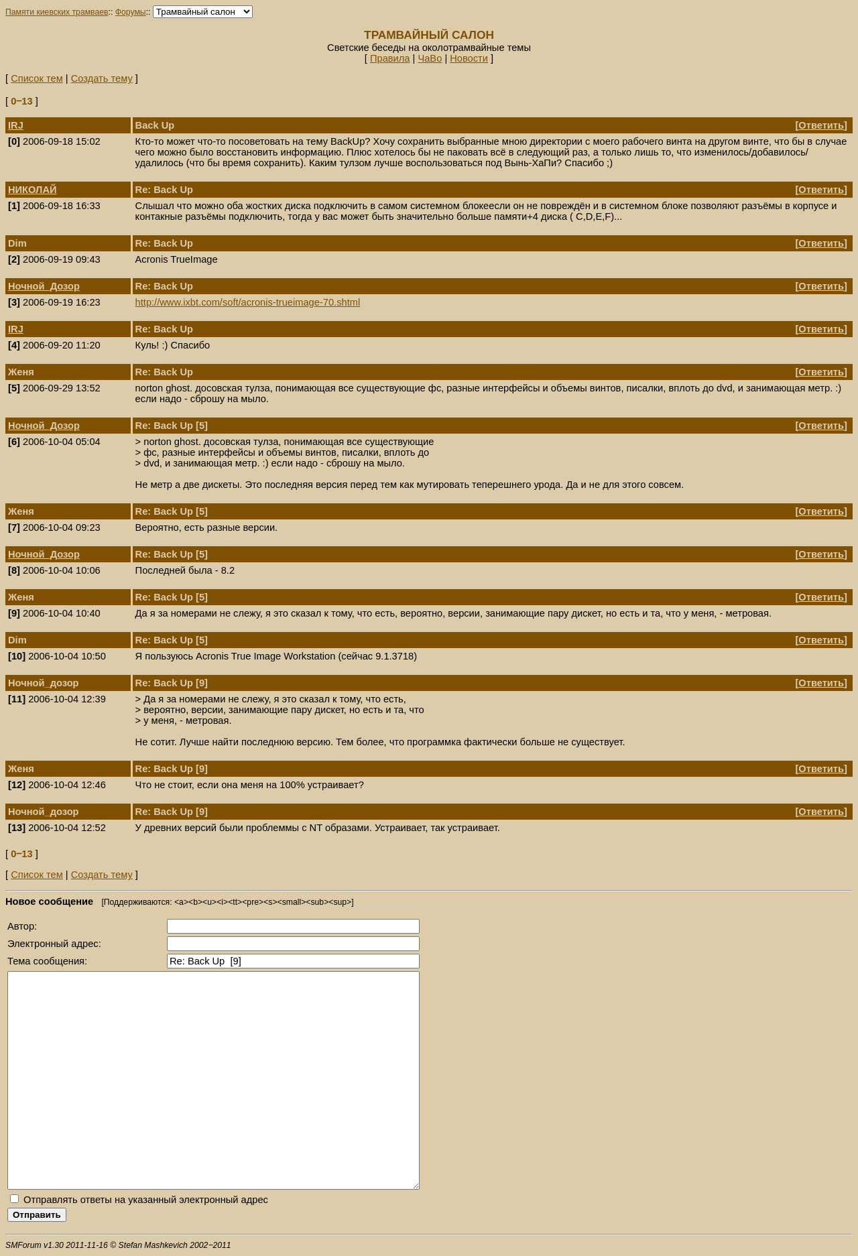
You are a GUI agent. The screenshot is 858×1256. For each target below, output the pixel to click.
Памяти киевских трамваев (57, 12)
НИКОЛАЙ (32, 189)
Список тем (37, 78)
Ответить (821, 125)
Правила (390, 58)
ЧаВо (430, 58)
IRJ (15, 125)
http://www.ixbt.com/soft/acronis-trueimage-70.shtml (248, 302)
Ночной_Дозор (44, 286)
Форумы (130, 12)
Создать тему (102, 78)
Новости (469, 58)
